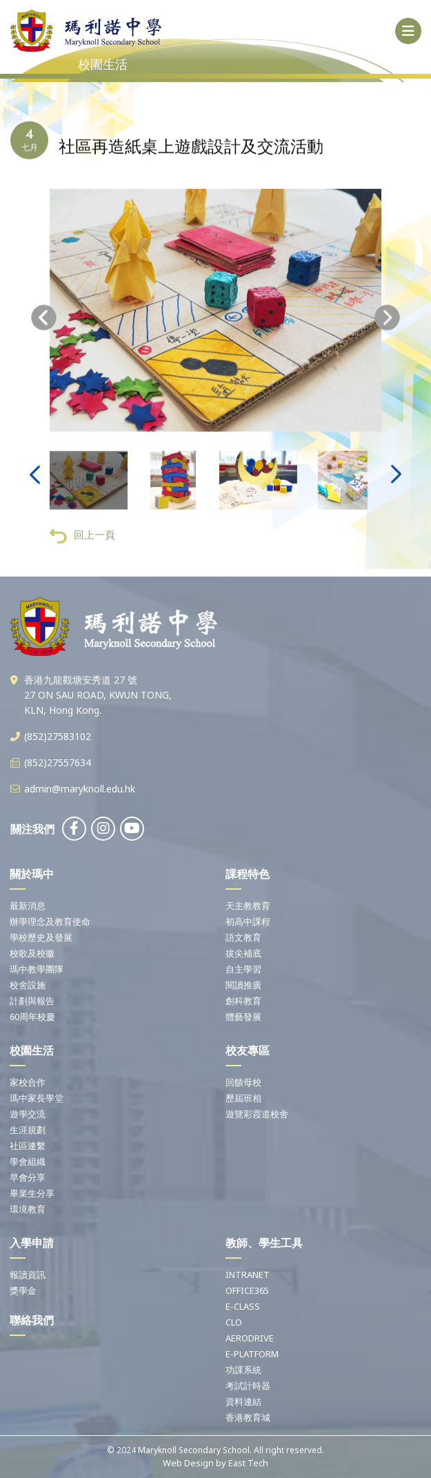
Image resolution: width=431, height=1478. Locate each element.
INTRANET (247, 1274)
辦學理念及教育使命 (50, 921)
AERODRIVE (249, 1338)
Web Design (188, 1463)
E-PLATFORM (252, 1354)
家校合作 (28, 1082)
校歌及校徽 (32, 953)
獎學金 (23, 1290)
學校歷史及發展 (41, 937)
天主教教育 (247, 905)
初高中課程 (247, 921)
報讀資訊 (28, 1274)
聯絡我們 (32, 1320)
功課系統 (243, 1370)
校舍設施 (28, 985)
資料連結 (243, 1401)
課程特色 (247, 873)
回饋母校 (243, 1082)
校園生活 (32, 1050)
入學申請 (32, 1242)
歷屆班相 (243, 1098)
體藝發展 (243, 1016)
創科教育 (243, 1001)
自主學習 (243, 969)
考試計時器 (247, 1385)
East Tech (248, 1463)
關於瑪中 (32, 873)
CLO (233, 1322)
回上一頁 (82, 550)
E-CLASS (242, 1306)
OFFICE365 (247, 1290)
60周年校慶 (32, 1016)
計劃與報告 (32, 1001)
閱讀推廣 (243, 985)
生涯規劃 (28, 1130)
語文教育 (243, 937)
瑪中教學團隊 (36, 969)
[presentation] (44, 331)
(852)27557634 (57, 762)
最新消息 (28, 905)
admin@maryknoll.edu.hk (79, 788)
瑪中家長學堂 (36, 1098)
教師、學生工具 (264, 1242)
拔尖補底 (243, 953)
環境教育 (28, 1209)
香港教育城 (247, 1417)
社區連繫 (28, 1145)
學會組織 (28, 1161)
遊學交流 (28, 1114)
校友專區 (247, 1050)
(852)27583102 (57, 736)
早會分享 (28, 1177)
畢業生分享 (32, 1193)
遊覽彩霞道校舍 (256, 1114)
